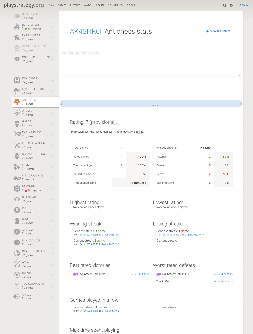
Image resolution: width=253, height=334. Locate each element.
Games (62, 5)
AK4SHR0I (86, 31)
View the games (220, 31)
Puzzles (75, 5)
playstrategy (24, 4)
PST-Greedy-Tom (85, 274)
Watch (88, 5)
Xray (158, 281)
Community (115, 5)
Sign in (243, 5)
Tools (131, 5)
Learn (100, 5)
